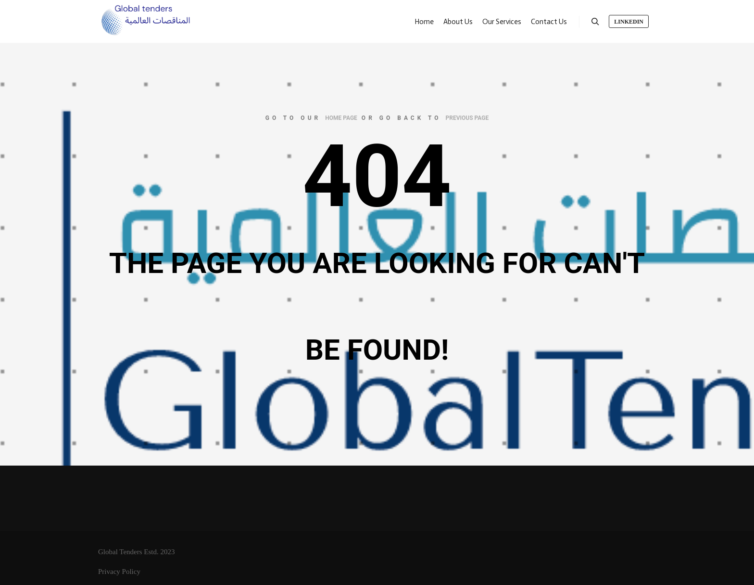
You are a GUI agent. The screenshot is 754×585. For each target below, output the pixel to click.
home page (341, 118)
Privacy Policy (119, 571)
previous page (467, 118)
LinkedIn (628, 21)
